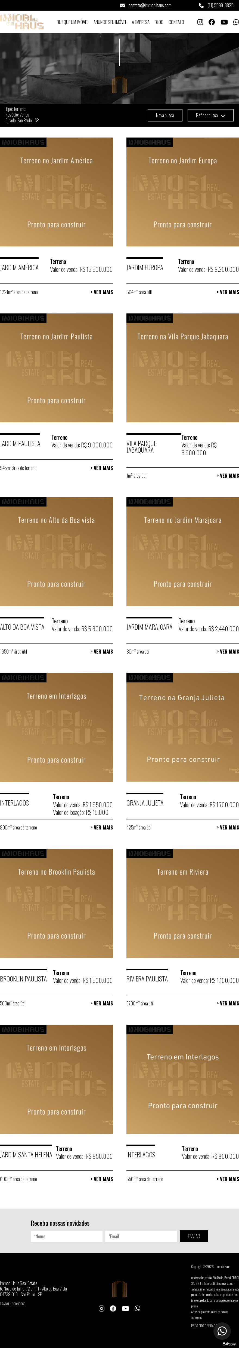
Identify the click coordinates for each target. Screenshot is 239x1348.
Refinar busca (210, 115)
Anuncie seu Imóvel (110, 22)
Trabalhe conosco (13, 1303)
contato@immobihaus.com (146, 5)
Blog (159, 22)
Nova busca (165, 115)
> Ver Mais (102, 291)
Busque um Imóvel (72, 22)
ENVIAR (194, 1236)
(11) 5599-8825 (216, 5)
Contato (176, 22)
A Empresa (141, 22)
